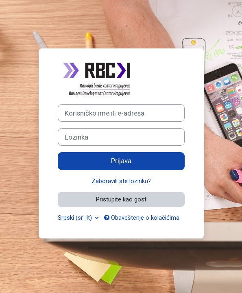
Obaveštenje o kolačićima (141, 217)
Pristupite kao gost (121, 199)
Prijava (121, 161)
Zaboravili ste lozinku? (121, 181)
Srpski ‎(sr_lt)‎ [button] (76, 217)
